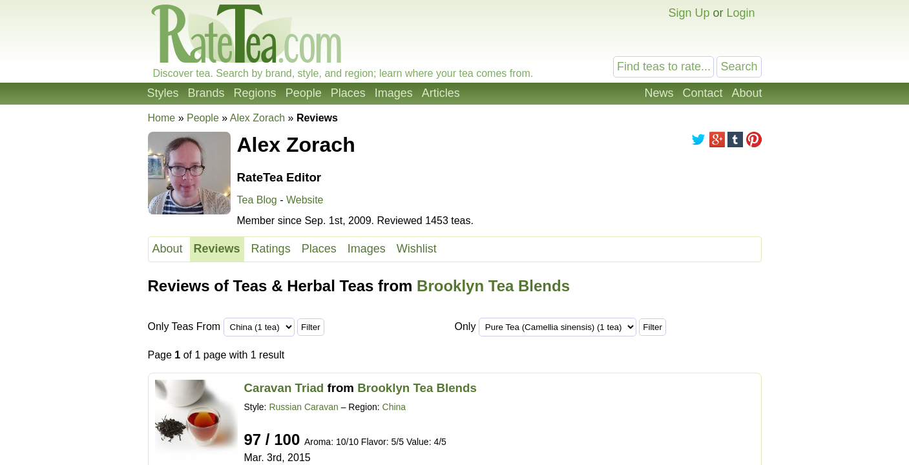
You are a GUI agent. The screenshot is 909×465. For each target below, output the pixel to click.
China (394, 407)
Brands (206, 93)
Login (740, 12)
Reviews (217, 248)
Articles (441, 93)
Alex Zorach (257, 117)
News (658, 93)
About (746, 93)
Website (305, 199)
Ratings (271, 248)
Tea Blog (257, 199)
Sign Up (688, 12)
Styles (163, 93)
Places (348, 93)
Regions (255, 93)
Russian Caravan (303, 407)
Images (394, 93)
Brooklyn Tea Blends (493, 285)
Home (162, 117)
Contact (702, 93)
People (304, 93)
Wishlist (417, 248)
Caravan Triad (284, 388)
